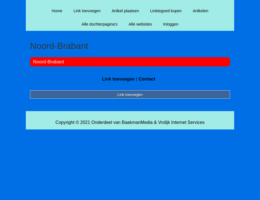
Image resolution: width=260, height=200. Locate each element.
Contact (147, 79)
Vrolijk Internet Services (181, 122)
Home (57, 11)
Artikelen (200, 11)
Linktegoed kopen (166, 11)
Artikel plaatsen (125, 11)
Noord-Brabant (48, 61)
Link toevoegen (87, 11)
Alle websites (140, 24)
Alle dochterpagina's (100, 24)
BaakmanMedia (137, 122)
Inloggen (170, 24)
